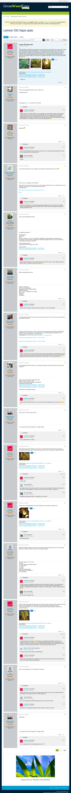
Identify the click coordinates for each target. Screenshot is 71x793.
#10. (63, 477)
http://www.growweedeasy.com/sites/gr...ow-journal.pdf (31, 384)
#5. (64, 258)
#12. (63, 580)
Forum (8, 16)
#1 (65, 44)
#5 (65, 214)
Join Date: (7, 56)
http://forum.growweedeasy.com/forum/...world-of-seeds (31, 249)
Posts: (9, 57)
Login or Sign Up (63, 1)
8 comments (25, 633)
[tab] (6, 37)
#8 (65, 363)
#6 (65, 269)
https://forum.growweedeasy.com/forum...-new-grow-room (38, 335)
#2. (64, 110)
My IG (20, 192)
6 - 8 (62, 634)
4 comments (25, 473)
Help (51, 787)
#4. (64, 201)
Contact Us (57, 787)
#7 (65, 314)
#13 (65, 601)
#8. (64, 398)
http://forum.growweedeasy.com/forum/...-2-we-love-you (32, 77)
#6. (64, 304)
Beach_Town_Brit (10, 172)
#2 (65, 87)
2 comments (25, 144)
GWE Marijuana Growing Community (19, 16)
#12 (65, 545)
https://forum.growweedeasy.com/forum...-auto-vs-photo (32, 337)
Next (65, 750)
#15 (65, 714)
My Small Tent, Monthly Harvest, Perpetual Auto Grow (31, 190)
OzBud (10, 221)
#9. (64, 435)
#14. (63, 688)
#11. (63, 534)
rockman (9, 51)
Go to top (65, 787)
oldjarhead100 (10, 321)
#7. (64, 350)
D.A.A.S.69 (10, 276)
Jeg (25, 484)
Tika (10, 369)
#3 (65, 125)
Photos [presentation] (22, 37)
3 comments (25, 685)
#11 (65, 503)
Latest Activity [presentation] (13, 37)
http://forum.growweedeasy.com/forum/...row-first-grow (31, 248)
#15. (63, 740)
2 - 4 (62, 474)
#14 (65, 666)
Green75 (10, 94)
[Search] (56, 7)
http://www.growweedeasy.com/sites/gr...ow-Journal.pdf (31, 387)
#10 (65, 446)
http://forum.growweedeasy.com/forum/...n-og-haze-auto (32, 74)
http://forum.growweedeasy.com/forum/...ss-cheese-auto (32, 75)
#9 (65, 410)
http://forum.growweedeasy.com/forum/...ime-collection (38, 72)
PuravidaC (10, 551)
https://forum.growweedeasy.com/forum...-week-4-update (32, 341)
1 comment (24, 106)
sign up (47, 22)
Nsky (10, 132)
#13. (63, 637)
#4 (65, 166)
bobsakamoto (10, 416)
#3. (64, 147)
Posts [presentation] (6, 37)
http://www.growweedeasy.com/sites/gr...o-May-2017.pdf (32, 385)
